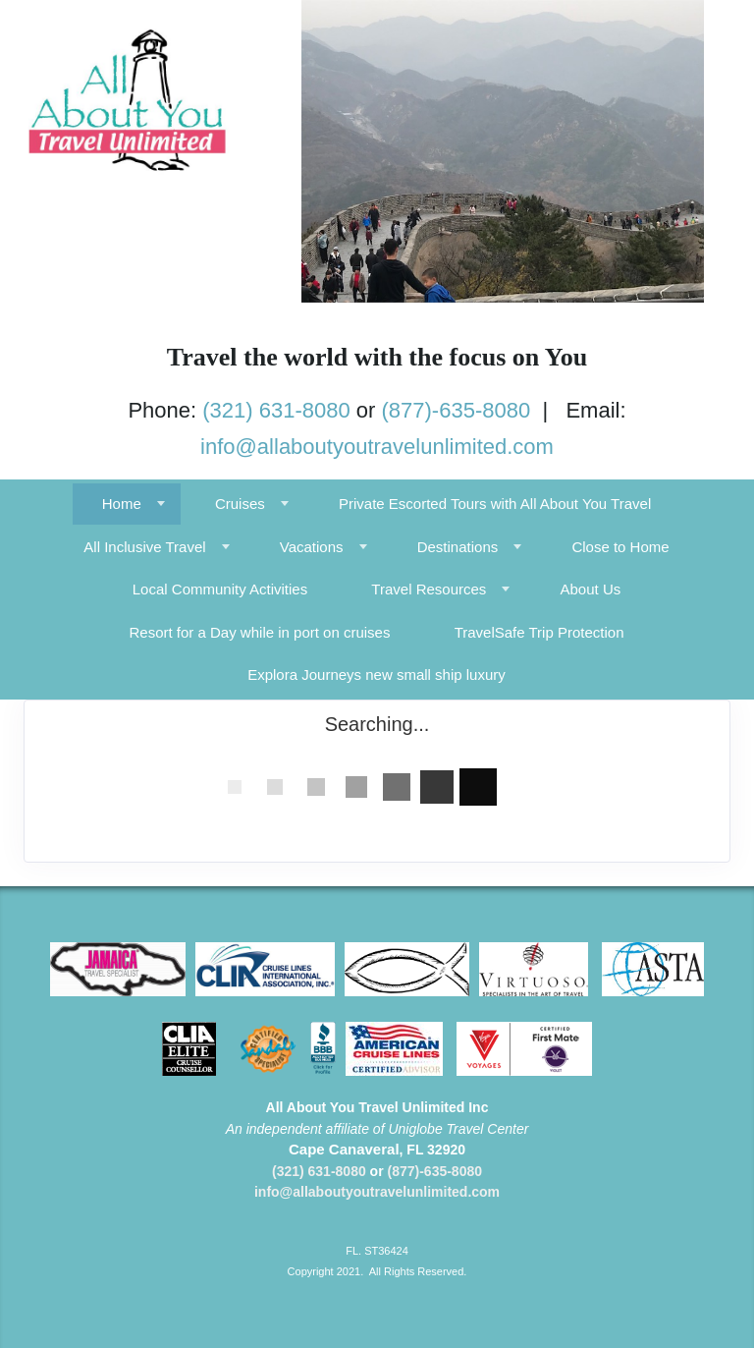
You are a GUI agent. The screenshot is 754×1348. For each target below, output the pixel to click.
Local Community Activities (220, 589)
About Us (591, 589)
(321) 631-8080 (276, 410)
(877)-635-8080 (456, 410)
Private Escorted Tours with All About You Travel (495, 503)
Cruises (240, 503)
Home (121, 503)
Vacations (312, 546)
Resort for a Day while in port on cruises (260, 632)
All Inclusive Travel (144, 546)
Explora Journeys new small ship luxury (376, 674)
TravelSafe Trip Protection (539, 632)
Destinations (458, 546)
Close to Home (620, 546)
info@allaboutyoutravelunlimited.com (377, 446)
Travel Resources (428, 589)
